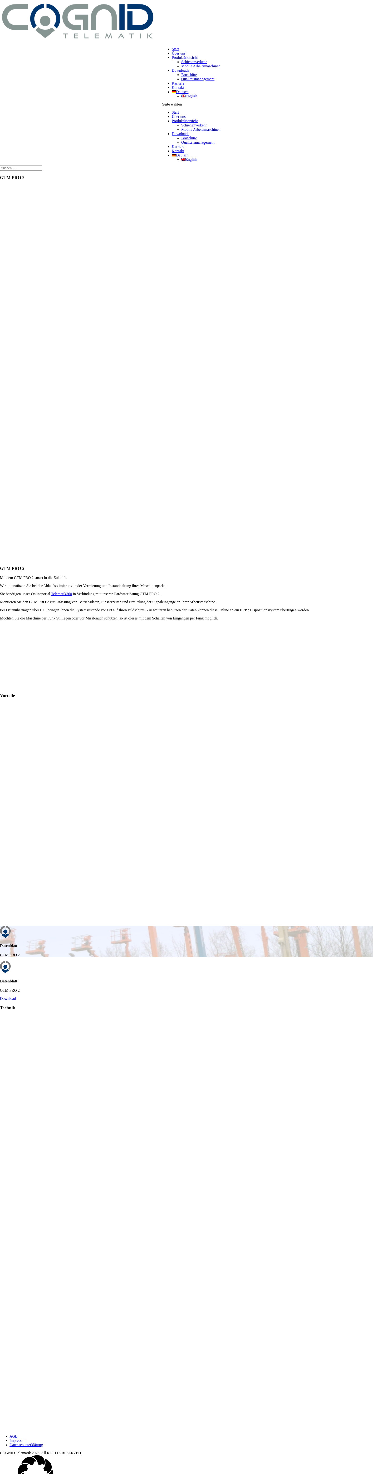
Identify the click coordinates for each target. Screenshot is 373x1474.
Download (8, 1000)
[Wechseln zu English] (189, 96)
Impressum (18, 1443)
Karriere (178, 83)
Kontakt (178, 88)
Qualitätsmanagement (198, 79)
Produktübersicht (185, 57)
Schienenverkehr (194, 62)
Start (175, 49)
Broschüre (189, 75)
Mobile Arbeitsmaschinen (201, 66)
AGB (14, 1438)
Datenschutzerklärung (26, 1447)
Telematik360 (61, 594)
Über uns (179, 53)
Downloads (180, 70)
